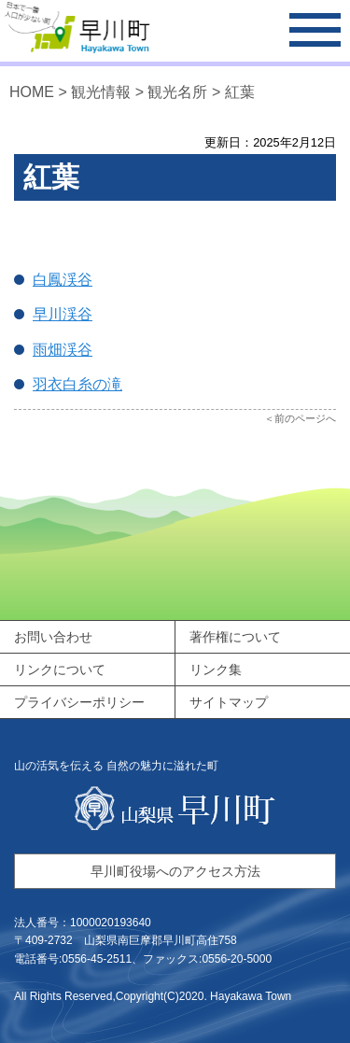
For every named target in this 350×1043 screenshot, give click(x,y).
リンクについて (59, 669)
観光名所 (177, 92)
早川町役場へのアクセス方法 (175, 871)
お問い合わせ (53, 636)
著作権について (235, 636)
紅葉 (240, 92)
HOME (31, 92)
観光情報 (101, 92)
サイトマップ (228, 702)
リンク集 (215, 669)
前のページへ (305, 418)
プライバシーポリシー (79, 702)
